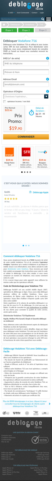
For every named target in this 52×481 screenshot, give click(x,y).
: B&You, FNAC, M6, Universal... (42, 165)
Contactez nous (6, 425)
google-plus (32, 474)
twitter (26, 474)
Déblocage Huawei (43, 447)
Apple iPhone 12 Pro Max (10, 462)
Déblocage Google (7, 449)
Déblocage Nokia (43, 445)
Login (42, 13)
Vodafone (29, 24)
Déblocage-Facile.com (26, 414)
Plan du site (5, 432)
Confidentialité (6, 429)
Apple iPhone (42, 464)
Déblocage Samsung (42, 442)
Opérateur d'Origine (12, 91)
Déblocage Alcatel (43, 449)
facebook (20, 474)
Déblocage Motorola (8, 445)
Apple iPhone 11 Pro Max (38, 458)
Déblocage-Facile (26, 5)
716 (41, 24)
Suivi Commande (23, 13)
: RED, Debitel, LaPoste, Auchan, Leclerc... (26, 165)
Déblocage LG (6, 447)
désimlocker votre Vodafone (18, 259)
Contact (34, 13)
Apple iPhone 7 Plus (40, 460)
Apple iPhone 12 (7, 458)
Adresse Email (10, 79)
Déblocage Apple (40, 192)
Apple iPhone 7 (7, 464)
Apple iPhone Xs (41, 462)
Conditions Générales (8, 427)
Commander (26, 136)
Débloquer (15, 24)
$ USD (10, 13)
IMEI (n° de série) (11, 58)
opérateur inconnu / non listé (18, 101)
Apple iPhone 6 (7, 460)
